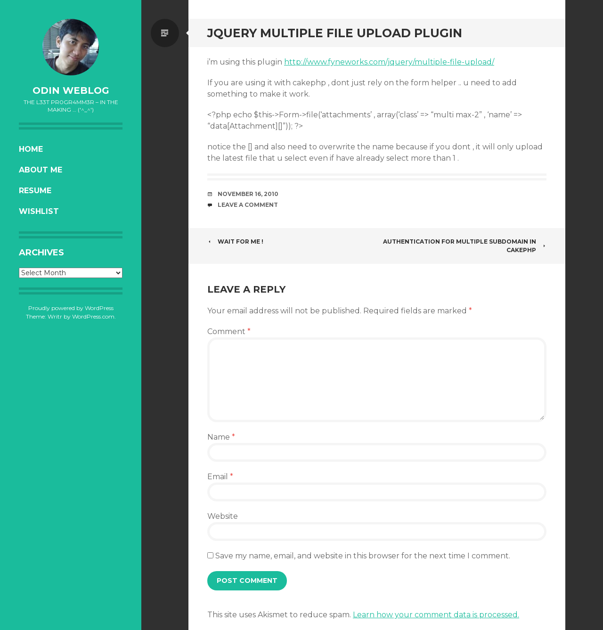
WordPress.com (93, 316)
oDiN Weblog (71, 90)
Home (31, 149)
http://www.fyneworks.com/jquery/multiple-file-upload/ (389, 61)
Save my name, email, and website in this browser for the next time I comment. (362, 555)
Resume (35, 190)
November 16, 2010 (248, 193)
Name (221, 437)
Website (222, 516)
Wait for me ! (235, 241)
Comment (229, 331)
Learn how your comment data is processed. (436, 614)
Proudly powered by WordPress (71, 307)
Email (220, 476)
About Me (40, 169)
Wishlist (39, 211)
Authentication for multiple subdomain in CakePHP (464, 246)
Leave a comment (248, 204)
